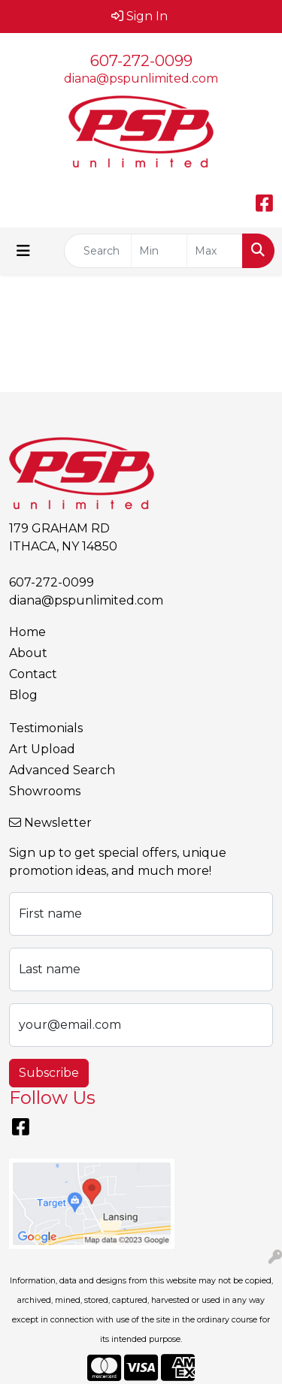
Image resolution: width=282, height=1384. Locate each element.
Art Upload (42, 749)
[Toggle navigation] (23, 250)
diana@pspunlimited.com (141, 78)
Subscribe (49, 1073)
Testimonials (46, 728)
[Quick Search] (98, 251)
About (28, 653)
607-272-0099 (141, 61)
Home (27, 632)
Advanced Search (62, 770)
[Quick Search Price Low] (159, 251)
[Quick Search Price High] (214, 251)
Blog (23, 695)
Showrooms (44, 791)
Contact (33, 674)
